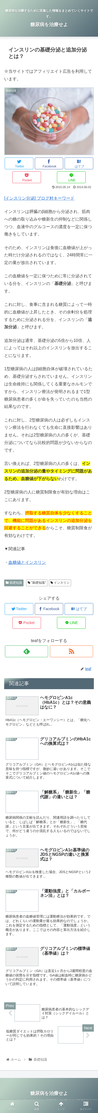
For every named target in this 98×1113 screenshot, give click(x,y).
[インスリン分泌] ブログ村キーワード (39, 198)
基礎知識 (14, 582)
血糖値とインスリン (27, 562)
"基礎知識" (37, 582)
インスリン (60, 582)
